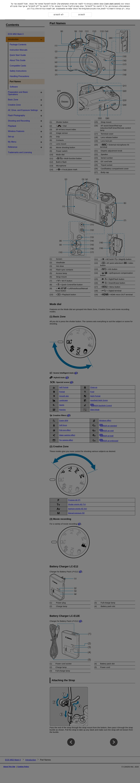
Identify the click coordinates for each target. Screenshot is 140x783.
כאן (110, 6)
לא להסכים (33, 6)
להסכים (89, 6)
